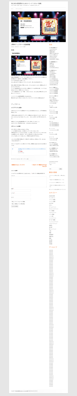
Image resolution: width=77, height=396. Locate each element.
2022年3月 (51, 320)
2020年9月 (51, 346)
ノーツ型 (51, 216)
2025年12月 (51, 255)
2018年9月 (51, 380)
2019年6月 (51, 367)
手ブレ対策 (52, 64)
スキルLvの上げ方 (53, 57)
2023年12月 (51, 290)
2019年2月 (51, 373)
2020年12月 (51, 341)
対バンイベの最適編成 (54, 93)
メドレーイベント (53, 223)
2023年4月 (51, 301)
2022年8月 (51, 313)
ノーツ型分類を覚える (54, 78)
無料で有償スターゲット (54, 155)
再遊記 (50, 225)
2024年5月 (51, 283)
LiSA (50, 164)
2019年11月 (51, 360)
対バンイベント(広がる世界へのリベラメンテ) (57, 189)
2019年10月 (51, 361)
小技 (50, 231)
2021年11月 (51, 326)
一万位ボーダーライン (54, 101)
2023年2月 (51, 304)
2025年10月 (51, 258)
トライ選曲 (51, 214)
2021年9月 (51, 328)
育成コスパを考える (53, 56)
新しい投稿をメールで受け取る (18, 203)
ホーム (12, 8)
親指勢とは (52, 63)
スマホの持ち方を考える (54, 67)
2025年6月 (51, 264)
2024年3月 (51, 285)
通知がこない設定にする (54, 53)
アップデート (24, 158)
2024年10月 (51, 276)
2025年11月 (51, 257)
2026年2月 (51, 253)
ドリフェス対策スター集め (54, 156)
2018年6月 (51, 384)
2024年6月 (51, 281)
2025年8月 (51, 261)
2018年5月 (51, 386)
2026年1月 (51, 254)
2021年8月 (51, 330)
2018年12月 (51, 376)
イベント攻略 (52, 201)
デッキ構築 (51, 210)
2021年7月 (51, 331)
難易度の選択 (52, 51)
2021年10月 (51, 327)
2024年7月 (51, 280)
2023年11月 (51, 291)
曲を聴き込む (52, 74)
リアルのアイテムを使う (54, 81)
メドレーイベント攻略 (54, 138)
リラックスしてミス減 (54, 83)
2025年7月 (51, 263)
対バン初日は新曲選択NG (54, 124)
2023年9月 (51, 294)
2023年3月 (51, 303)
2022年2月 (51, 321)
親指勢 (50, 242)
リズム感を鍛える (53, 73)
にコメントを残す (22, 46)
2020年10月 (51, 344)
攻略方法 (51, 236)
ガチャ (50, 205)
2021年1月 (51, 340)
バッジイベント (52, 218)
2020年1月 (51, 357)
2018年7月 (51, 383)
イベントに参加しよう (54, 54)
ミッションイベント (53, 221)
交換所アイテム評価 (53, 107)
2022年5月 (51, 317)
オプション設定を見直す (54, 80)
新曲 (27, 158)
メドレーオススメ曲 (53, 139)
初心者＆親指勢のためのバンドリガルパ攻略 (26, 3)
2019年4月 (51, 370)
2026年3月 (51, 251)
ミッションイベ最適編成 (54, 88)
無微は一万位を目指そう (54, 100)
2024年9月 (51, 277)
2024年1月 (51, 288)
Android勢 (52, 196)
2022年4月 (51, 318)
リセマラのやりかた (53, 49)
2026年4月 (51, 250)
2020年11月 (51, 343)
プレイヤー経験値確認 (54, 144)
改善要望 (51, 234)
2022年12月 (51, 307)
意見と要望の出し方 (53, 149)
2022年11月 (51, 308)
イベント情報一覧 (53, 98)
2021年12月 (51, 324)
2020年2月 (51, 356)
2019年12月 (51, 358)
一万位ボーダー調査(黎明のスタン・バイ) (56, 179)
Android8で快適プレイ (54, 84)
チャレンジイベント (53, 208)
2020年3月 (51, 354)
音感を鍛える (52, 71)
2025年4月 (51, 267)
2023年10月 (51, 293)
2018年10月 (51, 378)
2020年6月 (51, 350)
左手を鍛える (52, 66)
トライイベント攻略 (53, 117)
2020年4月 (51, 353)
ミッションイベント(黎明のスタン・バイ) (56, 182)
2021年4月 (51, 336)
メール (13, 193)
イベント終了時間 (53, 103)
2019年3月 (51, 371)
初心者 (50, 227)
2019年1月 (51, 374)
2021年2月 (51, 338)
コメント (13, 175)
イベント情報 (52, 199)
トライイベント (52, 212)
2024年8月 (51, 278)
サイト (12, 197)
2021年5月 (51, 334)
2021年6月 (51, 333)
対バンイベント (52, 229)
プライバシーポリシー (19, 8)
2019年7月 (51, 366)
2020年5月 (51, 351)
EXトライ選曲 (52, 118)
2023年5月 (51, 300)
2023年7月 (51, 297)
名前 (12, 188)
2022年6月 (51, 316)
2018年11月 (51, 377)
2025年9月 (51, 260)
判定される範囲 (52, 76)
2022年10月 (51, 310)
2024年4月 (51, 284)
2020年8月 (51, 347)
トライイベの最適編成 (54, 91)
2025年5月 (51, 266)
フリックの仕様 (52, 77)
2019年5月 (51, 368)
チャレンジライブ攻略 (54, 111)
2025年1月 (51, 271)
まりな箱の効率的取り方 (54, 122)
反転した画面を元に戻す (54, 145)
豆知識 (50, 243)
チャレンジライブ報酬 (54, 112)
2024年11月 (51, 274)
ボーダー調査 (52, 219)
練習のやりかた (52, 50)
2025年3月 (51, 268)
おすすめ (51, 203)
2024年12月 (51, 273)
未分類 (50, 240)
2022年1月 (51, 323)
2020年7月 (51, 348)
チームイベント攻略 (53, 134)
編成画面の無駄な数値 (54, 151)
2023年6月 (51, 298)
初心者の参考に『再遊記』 (54, 59)
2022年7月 (51, 314)
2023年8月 (51, 296)
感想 (50, 232)
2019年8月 (51, 364)
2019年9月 (51, 363)
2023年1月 (51, 306)
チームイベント (52, 207)
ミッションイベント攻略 (54, 129)
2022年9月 (51, 311)
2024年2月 (51, 287)
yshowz (12, 46)
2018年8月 (51, 381)
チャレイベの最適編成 (54, 90)
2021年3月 (51, 337)
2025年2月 (51, 270)
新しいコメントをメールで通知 (18, 201)
